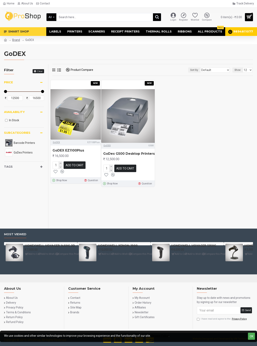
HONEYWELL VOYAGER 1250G (193, 245)
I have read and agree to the (222, 319)
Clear (40, 71)
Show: (239, 70)
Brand (16, 40)
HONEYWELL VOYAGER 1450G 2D (50, 245)
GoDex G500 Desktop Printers (129, 154)
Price (8, 82)
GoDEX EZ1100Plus (68, 150)
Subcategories (17, 133)
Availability (14, 112)
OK (251, 336)
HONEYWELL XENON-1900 (118, 245)
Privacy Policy (160, 335)
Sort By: (201, 70)
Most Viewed (15, 234)
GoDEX (56, 142)
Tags (8, 166)
